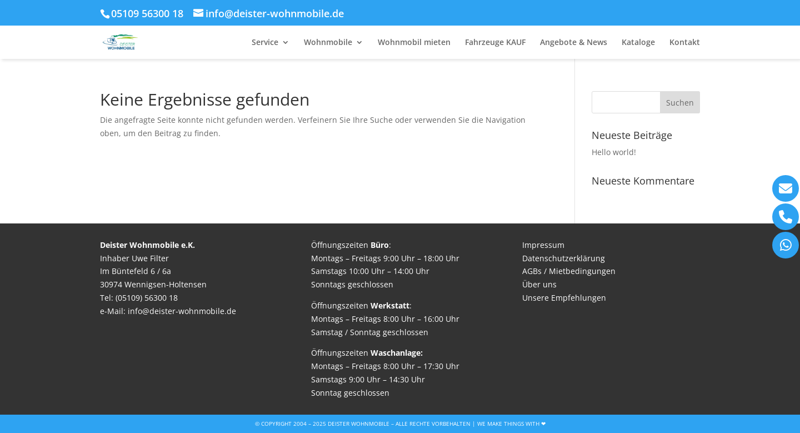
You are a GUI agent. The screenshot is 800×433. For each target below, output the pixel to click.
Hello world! (614, 152)
